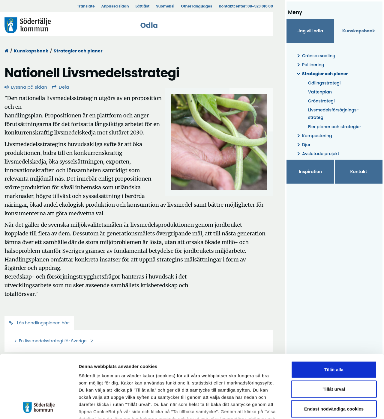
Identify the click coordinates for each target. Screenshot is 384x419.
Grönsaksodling (315, 56)
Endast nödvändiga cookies (334, 366)
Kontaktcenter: (246, 6)
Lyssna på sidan (25, 87)
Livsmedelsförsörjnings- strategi (333, 113)
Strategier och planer (78, 51)
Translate (85, 6)
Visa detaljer (328, 407)
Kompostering (313, 136)
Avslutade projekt (317, 154)
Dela (60, 87)
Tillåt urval (334, 347)
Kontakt (358, 172)
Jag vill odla (310, 31)
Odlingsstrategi (324, 83)
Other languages (196, 6)
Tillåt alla (334, 327)
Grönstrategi (321, 101)
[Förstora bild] (219, 142)
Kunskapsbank (31, 51)
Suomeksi (165, 6)
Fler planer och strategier (334, 127)
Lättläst (143, 6)
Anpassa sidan (115, 6)
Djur (302, 145)
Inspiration (310, 172)
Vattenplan (320, 92)
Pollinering (309, 65)
